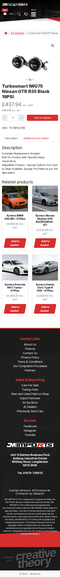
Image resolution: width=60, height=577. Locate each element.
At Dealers (30, 407)
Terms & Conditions (30, 361)
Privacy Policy (30, 357)
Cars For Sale (29, 385)
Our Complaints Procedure (30, 366)
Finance (30, 348)
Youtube (30, 435)
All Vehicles (17, 33)
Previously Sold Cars (30, 411)
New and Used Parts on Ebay (30, 394)
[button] (53, 45)
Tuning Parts (30, 389)
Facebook (30, 426)
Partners (30, 370)
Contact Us (30, 353)
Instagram (30, 430)
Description (11, 138)
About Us (30, 344)
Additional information (36, 138)
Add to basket (42, 117)
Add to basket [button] (15, 243)
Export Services (30, 398)
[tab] (11, 138)
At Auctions (30, 402)
